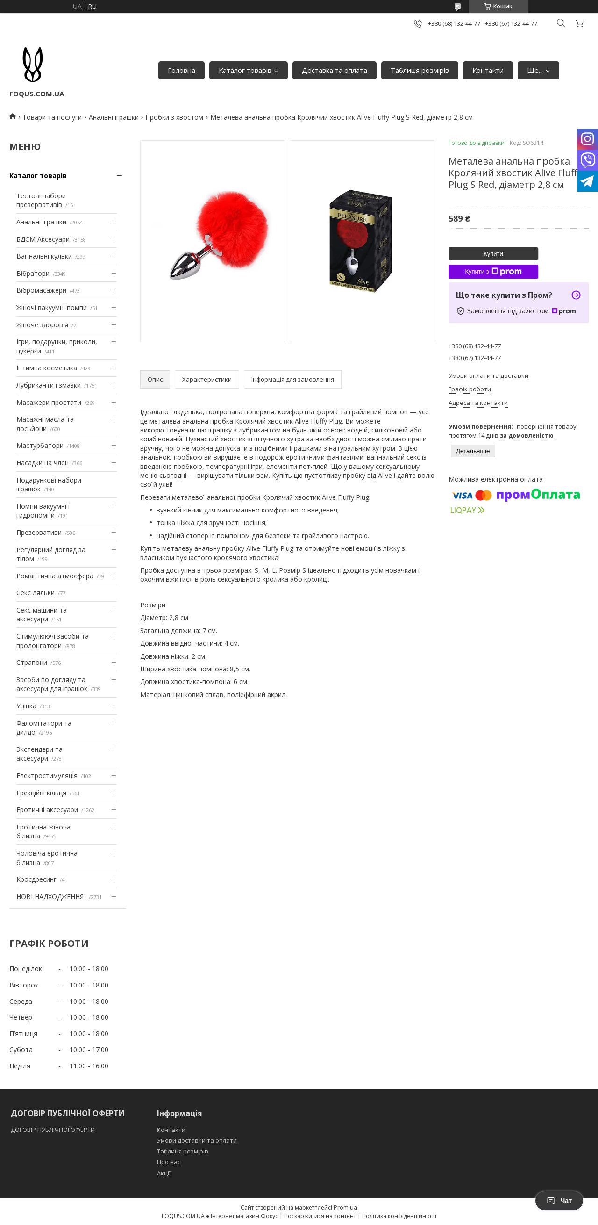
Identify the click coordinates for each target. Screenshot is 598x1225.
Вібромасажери (41, 290)
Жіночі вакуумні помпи (51, 307)
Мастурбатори (40, 445)
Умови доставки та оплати (197, 1140)
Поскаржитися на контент (320, 1216)
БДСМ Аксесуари (43, 239)
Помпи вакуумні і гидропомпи (43, 511)
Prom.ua (345, 1207)
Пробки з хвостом (174, 117)
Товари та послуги (52, 117)
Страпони (31, 662)
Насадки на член (42, 462)
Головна (181, 70)
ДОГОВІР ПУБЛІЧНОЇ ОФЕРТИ (53, 1129)
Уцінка (26, 705)
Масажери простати (48, 402)
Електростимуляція (47, 775)
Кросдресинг (36, 879)
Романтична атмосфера (54, 575)
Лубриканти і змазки (48, 385)
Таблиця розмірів (420, 70)
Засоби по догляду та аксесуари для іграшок (51, 684)
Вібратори (33, 273)
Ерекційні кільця (41, 792)
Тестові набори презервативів (41, 200)
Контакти (488, 70)
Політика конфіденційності (399, 1216)
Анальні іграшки (114, 117)
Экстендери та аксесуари (39, 754)
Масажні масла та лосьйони (45, 424)
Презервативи (39, 532)
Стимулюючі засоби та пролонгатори (52, 641)
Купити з (493, 271)
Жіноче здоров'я (42, 324)
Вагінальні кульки (44, 256)
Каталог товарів (245, 70)
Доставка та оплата (334, 70)
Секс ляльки (35, 592)
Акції (164, 1173)
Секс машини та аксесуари (41, 614)
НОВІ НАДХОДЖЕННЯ (50, 896)
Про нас (168, 1162)
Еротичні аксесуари (47, 809)
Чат (559, 1200)
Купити (493, 253)
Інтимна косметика (46, 367)
